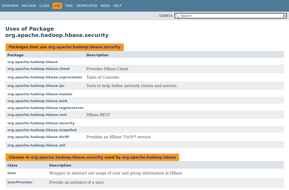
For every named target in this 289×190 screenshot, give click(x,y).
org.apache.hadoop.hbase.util (36, 145)
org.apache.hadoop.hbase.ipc (36, 86)
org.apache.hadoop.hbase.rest (37, 115)
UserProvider (20, 182)
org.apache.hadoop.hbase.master (40, 94)
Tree (69, 6)
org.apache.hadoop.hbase (32, 62)
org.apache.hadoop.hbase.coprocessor (44, 77)
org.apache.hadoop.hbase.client (38, 69)
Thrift (128, 137)
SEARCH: (166, 16)
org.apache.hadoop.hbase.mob (37, 101)
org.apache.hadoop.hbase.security (84, 47)
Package (29, 6)
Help (117, 6)
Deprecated (86, 6)
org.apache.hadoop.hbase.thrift (38, 137)
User (11, 173)
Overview (10, 6)
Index (106, 6)
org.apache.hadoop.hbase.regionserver (45, 108)
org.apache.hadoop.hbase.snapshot (42, 130)
